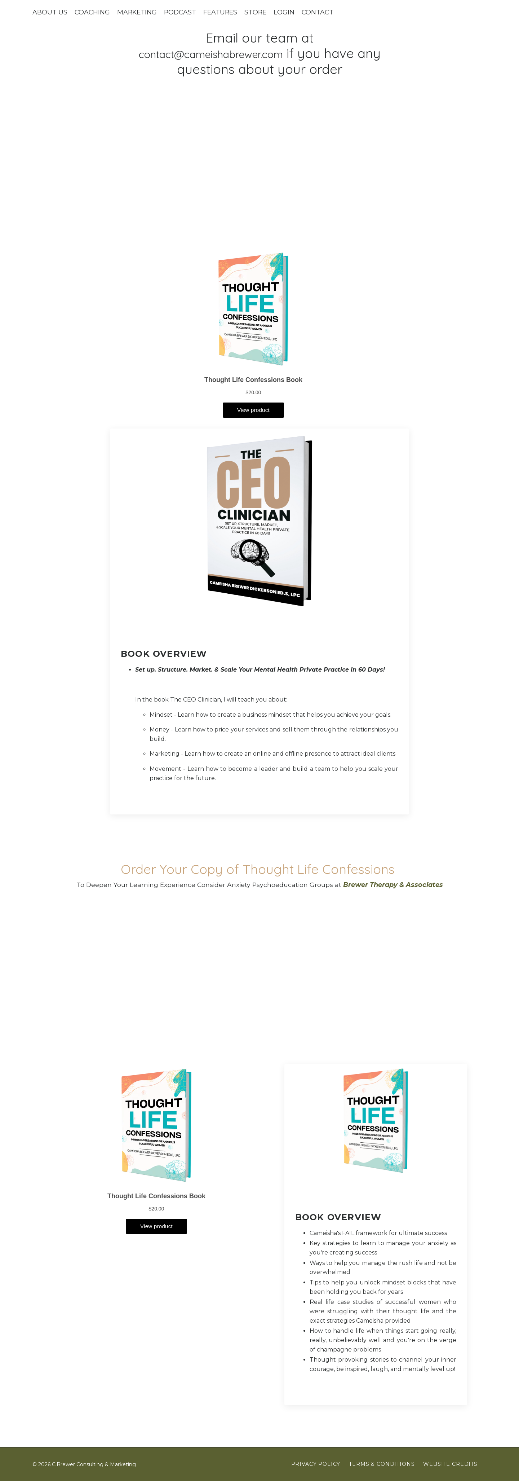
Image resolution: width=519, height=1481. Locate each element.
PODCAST (182, 12)
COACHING (93, 12)
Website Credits (450, 1464)
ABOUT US (49, 12)
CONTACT (322, 12)
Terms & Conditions (381, 1464)
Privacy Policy (316, 1464)
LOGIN (288, 12)
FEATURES (223, 12)
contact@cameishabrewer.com (224, 53)
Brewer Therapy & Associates (395, 885)
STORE (259, 12)
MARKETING (138, 12)
